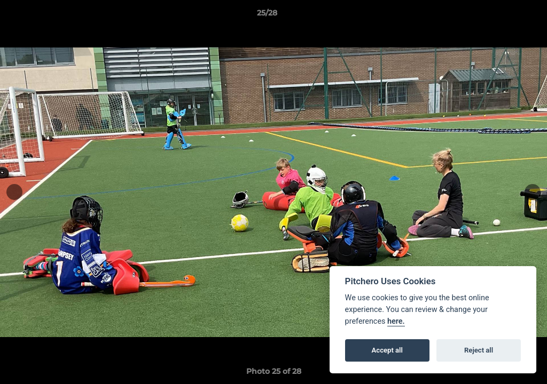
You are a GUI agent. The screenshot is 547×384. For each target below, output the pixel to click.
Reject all (478, 350)
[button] (502, 15)
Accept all (387, 350)
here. (396, 321)
